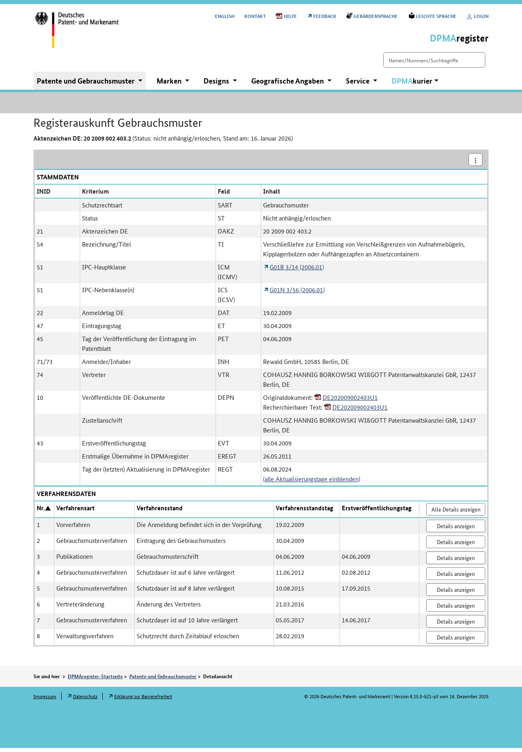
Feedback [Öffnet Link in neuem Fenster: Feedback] (324, 15)
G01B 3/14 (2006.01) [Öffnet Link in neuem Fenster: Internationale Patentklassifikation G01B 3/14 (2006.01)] (297, 271)
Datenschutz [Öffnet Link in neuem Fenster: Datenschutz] (85, 700)
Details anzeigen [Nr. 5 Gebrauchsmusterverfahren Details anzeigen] (456, 593)
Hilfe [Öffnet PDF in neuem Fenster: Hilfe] (290, 15)
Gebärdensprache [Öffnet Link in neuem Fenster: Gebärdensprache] (376, 15)
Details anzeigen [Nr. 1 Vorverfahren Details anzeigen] (456, 530)
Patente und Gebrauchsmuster (163, 680)
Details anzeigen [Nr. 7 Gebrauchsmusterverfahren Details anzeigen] (456, 625)
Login (477, 15)
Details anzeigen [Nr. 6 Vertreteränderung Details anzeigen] (456, 609)
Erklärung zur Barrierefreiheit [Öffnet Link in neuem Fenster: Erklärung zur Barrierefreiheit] (143, 700)
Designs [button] (217, 85)
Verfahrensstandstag (304, 511)
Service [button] (358, 85)
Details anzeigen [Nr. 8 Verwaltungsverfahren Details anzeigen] (456, 641)
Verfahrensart (75, 511)
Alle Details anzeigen (455, 513)
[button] (415, 85)
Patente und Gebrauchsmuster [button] (86, 85)
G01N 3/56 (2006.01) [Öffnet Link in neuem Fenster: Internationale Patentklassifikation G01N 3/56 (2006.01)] (297, 293)
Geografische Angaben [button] (288, 85)
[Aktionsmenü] (475, 163)
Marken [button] (170, 85)
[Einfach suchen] (420, 64)
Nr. (41, 511)
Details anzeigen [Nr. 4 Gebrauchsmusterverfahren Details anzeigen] (456, 577)
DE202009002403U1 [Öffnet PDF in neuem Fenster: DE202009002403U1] (350, 401)
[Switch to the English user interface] (224, 15)
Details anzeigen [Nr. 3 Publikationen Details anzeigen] (456, 562)
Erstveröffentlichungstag (376, 511)
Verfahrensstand (160, 511)
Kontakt (255, 15)
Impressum (44, 700)
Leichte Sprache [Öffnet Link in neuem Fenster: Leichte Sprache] (436, 15)
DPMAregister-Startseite (95, 680)
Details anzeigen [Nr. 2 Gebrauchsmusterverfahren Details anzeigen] (456, 546)
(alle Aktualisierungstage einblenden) (311, 483)
